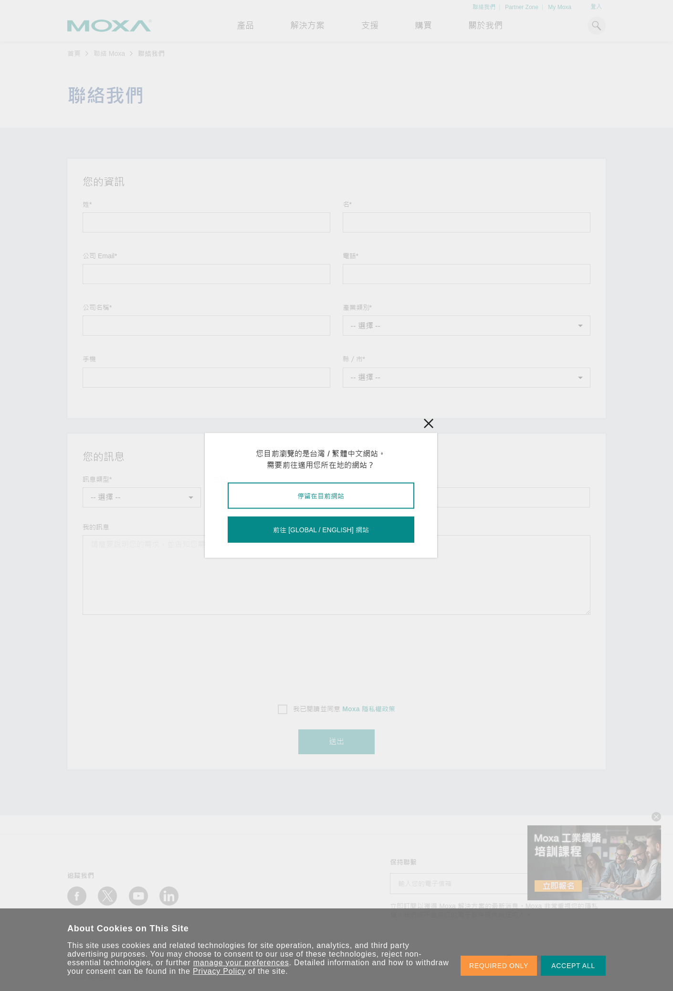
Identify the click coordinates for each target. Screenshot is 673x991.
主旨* (220, 479)
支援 (370, 26)
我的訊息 (96, 527)
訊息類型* (97, 479)
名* (347, 204)
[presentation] (336, 656)
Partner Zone (521, 7)
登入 (596, 7)
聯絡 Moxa (109, 53)
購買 (423, 26)
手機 (89, 359)
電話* (350, 256)
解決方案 (307, 26)
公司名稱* (97, 307)
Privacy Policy (219, 971)
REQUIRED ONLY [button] (498, 966)
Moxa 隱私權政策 (368, 709)
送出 (336, 742)
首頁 (74, 53)
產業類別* (357, 307)
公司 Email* (100, 256)
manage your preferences (241, 963)
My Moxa (559, 7)
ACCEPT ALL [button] (573, 966)
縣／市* (354, 359)
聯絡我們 (484, 7)
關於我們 (485, 26)
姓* (87, 204)
